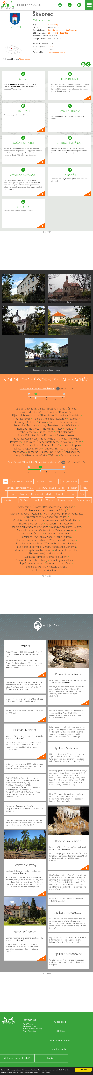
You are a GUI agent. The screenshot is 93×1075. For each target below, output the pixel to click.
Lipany (73, 422)
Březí (63, 408)
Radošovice (29, 442)
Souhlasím (83, 1070)
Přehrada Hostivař (65, 530)
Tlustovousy (71, 448)
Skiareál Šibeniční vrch (31, 523)
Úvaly (17, 455)
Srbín (36, 445)
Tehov (38, 448)
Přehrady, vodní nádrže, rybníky (19, 487)
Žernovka (66, 455)
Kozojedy (73, 418)
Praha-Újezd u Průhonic (53, 438)
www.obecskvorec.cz (57, 52)
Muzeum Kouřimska (66, 550)
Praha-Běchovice (27, 432)
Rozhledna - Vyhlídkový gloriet (37, 536)
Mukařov (53, 425)
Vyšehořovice (40, 455)
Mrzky (43, 425)
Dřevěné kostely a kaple (41, 494)
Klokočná (38, 418)
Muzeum (50, 500)
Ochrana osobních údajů (17, 1058)
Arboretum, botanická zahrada (50, 487)
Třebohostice (24, 59)
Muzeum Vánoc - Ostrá (59, 563)
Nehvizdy (22, 428)
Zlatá (76, 455)
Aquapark (41, 481)
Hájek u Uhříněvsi (20, 415)
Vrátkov (26, 455)
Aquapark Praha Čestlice (59, 523)
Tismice (59, 448)
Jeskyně (71, 494)
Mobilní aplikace (60, 1049)
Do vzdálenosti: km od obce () (34, 462)
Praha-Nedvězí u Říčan (25, 438)
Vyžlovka (54, 455)
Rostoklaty (52, 442)
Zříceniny (23, 494)
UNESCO (53, 481)
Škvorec (43, 13)
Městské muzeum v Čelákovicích (34, 530)
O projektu (60, 1021)
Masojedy (32, 425)
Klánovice (25, 418)
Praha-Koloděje (26, 435)
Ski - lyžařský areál (69, 481)
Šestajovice (66, 442)
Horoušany (62, 415)
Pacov (59, 428)
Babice (19, 408)
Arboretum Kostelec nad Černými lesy (46, 517)
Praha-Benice (46, 432)
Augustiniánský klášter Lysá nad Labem (45, 556)
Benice (41, 408)
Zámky (11, 494)
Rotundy (60, 494)
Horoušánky (47, 415)
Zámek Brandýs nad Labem (60, 543)
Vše (5, 481)
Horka (35, 415)
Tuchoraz (33, 452)
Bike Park (24, 500)
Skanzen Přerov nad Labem (31, 540)
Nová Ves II (35, 428)
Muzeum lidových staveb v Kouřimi (34, 550)
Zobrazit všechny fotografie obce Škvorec (46, 370)
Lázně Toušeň (63, 536)
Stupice (76, 445)
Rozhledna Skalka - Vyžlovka (25, 513)
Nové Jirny (48, 428)
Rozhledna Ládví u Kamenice (46, 570)
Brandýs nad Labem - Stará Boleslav (62, 30)
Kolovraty (61, 418)
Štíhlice (45, 445)
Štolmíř (55, 445)
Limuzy (64, 422)
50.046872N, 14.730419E (58, 33)
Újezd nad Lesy (72, 452)
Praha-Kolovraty (45, 435)
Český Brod (25, 412)
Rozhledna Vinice (34, 510)
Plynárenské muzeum (32, 563)
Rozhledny (72, 487)
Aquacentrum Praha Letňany (31, 560)
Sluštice (27, 445)
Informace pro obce (60, 1039)
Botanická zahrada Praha (29, 543)
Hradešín (75, 415)
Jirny (15, 418)
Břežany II (52, 408)
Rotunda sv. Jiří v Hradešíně (58, 507)
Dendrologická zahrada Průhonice (29, 527)
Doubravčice (66, 412)
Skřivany (16, 445)
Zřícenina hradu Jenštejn (62, 540)
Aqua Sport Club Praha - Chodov (33, 546)
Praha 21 (69, 428)
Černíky (72, 408)
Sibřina (77, 442)
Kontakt (51, 1058)
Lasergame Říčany (56, 510)
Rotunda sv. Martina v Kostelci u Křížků (46, 566)
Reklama (60, 1030)
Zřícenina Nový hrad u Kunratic (46, 553)
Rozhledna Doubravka (56, 533)
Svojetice (28, 448)
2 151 (51, 46)
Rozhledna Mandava (64, 546)
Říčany (40, 442)
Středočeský (53, 24)
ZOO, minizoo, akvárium (22, 481)
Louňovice (19, 425)
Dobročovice (39, 412)
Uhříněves (55, 452)
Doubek (53, 412)
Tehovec (48, 448)
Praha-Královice (65, 435)
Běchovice (30, 408)
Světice (17, 448)
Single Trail (37, 500)
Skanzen (85, 481)
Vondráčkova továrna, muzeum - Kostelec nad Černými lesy (46, 520)
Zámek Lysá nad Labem (63, 560)
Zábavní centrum (65, 500)
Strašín (65, 445)
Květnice (53, 422)
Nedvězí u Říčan (68, 425)
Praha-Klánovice (64, 432)
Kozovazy (19, 422)
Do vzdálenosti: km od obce (37, 388)
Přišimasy (15, 442)
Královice (31, 422)
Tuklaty (44, 452)
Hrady (84, 487)
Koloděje (49, 418)
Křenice (42, 422)
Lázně (81, 494)
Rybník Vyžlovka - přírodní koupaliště (63, 513)
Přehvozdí (73, 438)
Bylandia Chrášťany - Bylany (65, 527)
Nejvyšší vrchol (9, 500)
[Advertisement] (46, 251)
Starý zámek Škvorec (29, 507)
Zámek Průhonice (32, 533)
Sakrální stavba (83, 500)
